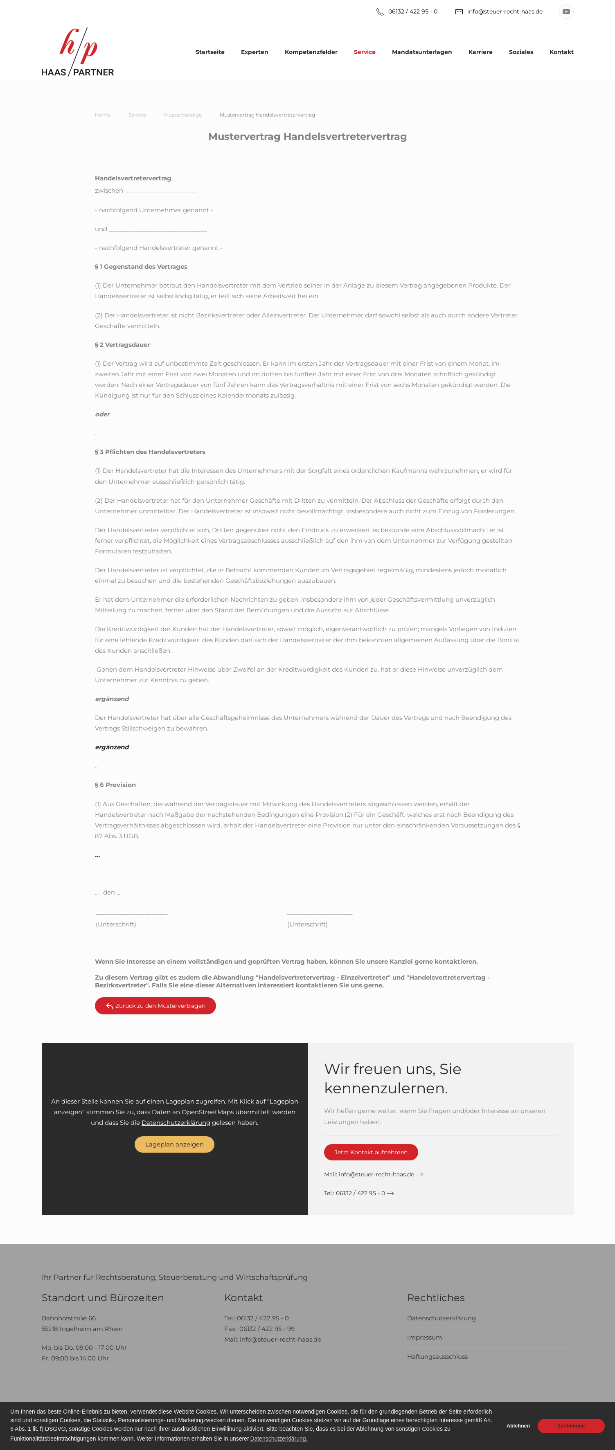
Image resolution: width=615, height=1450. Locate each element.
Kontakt (562, 52)
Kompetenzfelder (311, 52)
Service (365, 52)
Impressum (424, 1337)
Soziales (521, 52)
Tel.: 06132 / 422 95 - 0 (354, 1193)
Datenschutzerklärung (176, 1122)
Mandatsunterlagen (422, 52)
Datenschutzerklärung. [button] (278, 1438)
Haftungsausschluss (437, 1356)
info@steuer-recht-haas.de (499, 12)
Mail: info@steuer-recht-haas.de (272, 1339)
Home (102, 115)
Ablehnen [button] (518, 1426)
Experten (254, 52)
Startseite (210, 52)
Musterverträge (183, 115)
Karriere (481, 52)
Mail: (369, 1174)
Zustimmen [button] (571, 1426)
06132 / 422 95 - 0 (406, 12)
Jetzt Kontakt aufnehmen (371, 1152)
